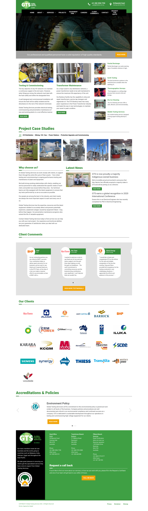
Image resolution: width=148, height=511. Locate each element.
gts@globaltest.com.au (98, 5)
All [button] (20, 135)
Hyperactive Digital (28, 506)
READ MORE (23, 116)
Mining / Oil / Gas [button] (41, 135)
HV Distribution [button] (28, 135)
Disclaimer (117, 504)
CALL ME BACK (88, 478)
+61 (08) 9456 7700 (98, 3)
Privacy (109, 504)
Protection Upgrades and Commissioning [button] (75, 135)
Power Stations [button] (54, 135)
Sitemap (125, 504)
